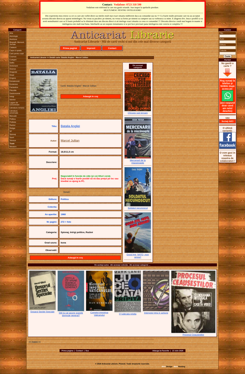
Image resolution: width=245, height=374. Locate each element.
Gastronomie (15, 93)
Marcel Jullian (70, 140)
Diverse (13, 69)
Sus (87, 351)
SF (11, 131)
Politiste (13, 122)
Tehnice (13, 140)
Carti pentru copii (17, 54)
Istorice (12, 100)
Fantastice (14, 87)
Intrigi (12, 96)
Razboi (12, 125)
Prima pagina (67, 351)
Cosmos (13, 57)
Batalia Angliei (70, 126)
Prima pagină (70, 48)
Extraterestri (15, 81)
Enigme (13, 78)
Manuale (13, 116)
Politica (12, 119)
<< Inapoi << (35, 342)
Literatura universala (14, 112)
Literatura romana (17, 108)
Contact (112, 48)
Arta (11, 33)
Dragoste (13, 72)
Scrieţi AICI (227, 121)
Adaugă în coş (90, 96)
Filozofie (13, 90)
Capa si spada (15, 50)
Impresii (91, 48)
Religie (12, 128)
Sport (12, 137)
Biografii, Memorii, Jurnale (17, 43)
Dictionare (14, 66)
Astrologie (14, 36)
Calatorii (13, 47)
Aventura (13, 39)
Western (13, 147)
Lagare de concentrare (14, 104)
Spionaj (13, 134)
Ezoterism (14, 84)
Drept (12, 75)
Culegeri (13, 60)
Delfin (12, 63)
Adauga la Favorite (160, 351)
